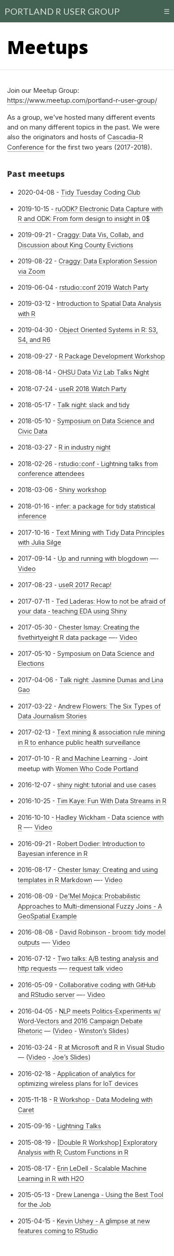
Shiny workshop (82, 489)
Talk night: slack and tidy (93, 405)
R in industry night (84, 447)
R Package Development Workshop (112, 356)
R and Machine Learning (91, 758)
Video (27, 568)
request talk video (96, 968)
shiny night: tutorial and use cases (106, 785)
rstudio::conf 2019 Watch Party (104, 287)
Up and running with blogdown (103, 558)
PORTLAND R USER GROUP (62, 11)
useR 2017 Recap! (85, 584)
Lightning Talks (79, 1126)
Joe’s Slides (70, 1057)
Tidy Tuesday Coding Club (100, 192)
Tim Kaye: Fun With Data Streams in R (111, 801)
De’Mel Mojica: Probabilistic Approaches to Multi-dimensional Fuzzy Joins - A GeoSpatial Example (90, 906)
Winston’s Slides (103, 1031)
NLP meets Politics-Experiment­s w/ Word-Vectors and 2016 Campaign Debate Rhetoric (89, 1021)
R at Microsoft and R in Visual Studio (112, 1047)
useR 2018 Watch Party (93, 388)
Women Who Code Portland (96, 768)
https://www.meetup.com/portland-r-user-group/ (82, 100)
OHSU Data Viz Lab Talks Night (103, 372)
